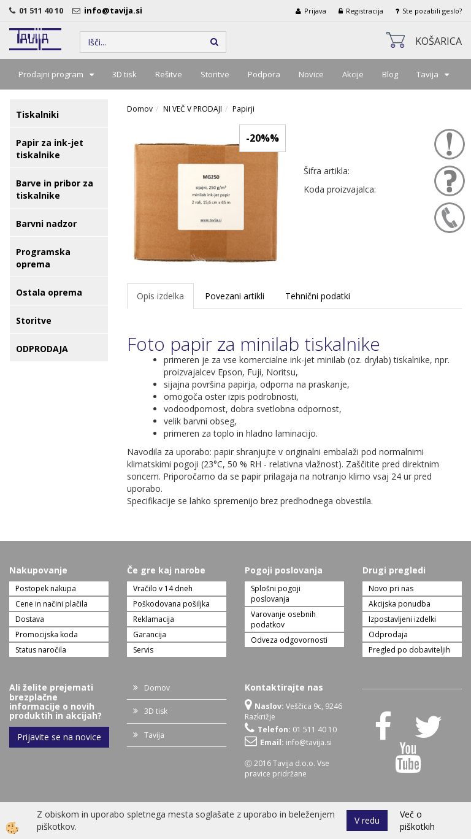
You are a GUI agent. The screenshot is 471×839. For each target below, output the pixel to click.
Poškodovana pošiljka (171, 604)
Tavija (427, 74)
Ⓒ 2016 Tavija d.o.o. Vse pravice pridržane (287, 768)
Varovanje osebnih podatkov (283, 619)
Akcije (353, 74)
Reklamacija (153, 619)
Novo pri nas (391, 588)
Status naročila (40, 650)
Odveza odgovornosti (289, 640)
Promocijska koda (46, 634)
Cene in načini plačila (51, 604)
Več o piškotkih (417, 820)
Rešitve (168, 74)
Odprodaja (388, 634)
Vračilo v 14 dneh (163, 588)
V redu (367, 820)
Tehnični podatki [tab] (317, 296)
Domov (140, 109)
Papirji (243, 109)
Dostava (29, 619)
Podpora (264, 74)
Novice (311, 74)
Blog (390, 74)
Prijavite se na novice (59, 737)
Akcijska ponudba (400, 604)
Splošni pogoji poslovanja (276, 593)
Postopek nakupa (45, 588)
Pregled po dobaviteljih (409, 650)
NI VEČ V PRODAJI (192, 109)
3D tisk (124, 74)
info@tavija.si (115, 10)
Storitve (215, 74)
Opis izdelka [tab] (160, 296)
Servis (143, 650)
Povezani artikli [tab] (234, 296)
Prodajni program (50, 74)
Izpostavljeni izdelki (402, 619)
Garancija (149, 634)
